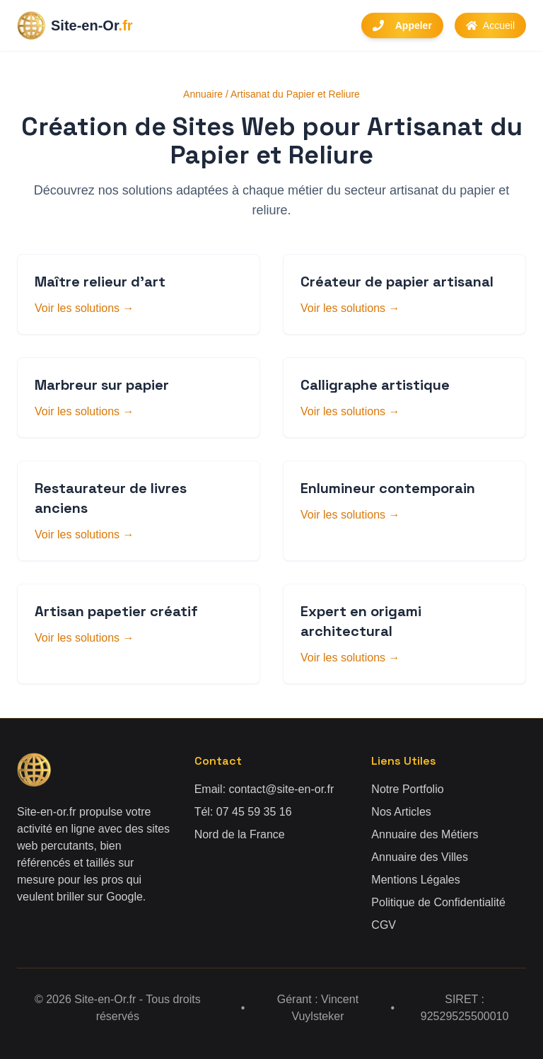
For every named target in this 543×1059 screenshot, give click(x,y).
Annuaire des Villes (419, 857)
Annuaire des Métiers (424, 834)
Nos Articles (401, 812)
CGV (383, 925)
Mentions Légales (415, 880)
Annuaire (203, 94)
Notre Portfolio (407, 789)
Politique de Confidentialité (438, 902)
